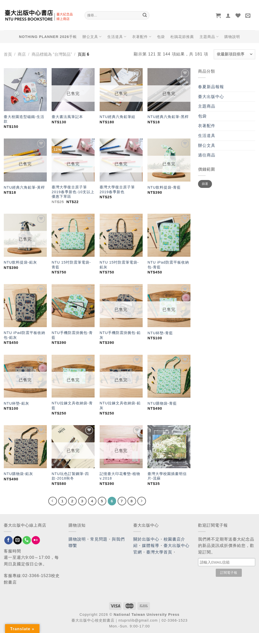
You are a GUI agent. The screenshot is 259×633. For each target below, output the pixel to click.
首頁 (8, 54)
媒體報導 (150, 545)
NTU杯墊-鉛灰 (16, 403)
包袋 (161, 37)
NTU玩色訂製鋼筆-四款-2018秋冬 (70, 476)
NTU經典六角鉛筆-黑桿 (168, 117)
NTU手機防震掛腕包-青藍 (72, 335)
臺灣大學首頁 (159, 552)
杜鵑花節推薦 (182, 37)
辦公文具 (92, 36)
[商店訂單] (234, 54)
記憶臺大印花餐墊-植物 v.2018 (120, 476)
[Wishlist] (238, 15)
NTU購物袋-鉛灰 (18, 474)
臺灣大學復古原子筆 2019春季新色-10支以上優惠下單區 (73, 192)
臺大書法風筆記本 (67, 117)
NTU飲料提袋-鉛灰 (20, 262)
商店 (22, 54)
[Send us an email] (17, 540)
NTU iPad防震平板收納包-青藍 (168, 264)
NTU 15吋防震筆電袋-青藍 (71, 264)
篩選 (205, 184)
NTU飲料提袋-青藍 (164, 187)
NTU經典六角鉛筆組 (117, 117)
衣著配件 (142, 36)
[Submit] (144, 15)
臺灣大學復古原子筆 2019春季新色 (117, 189)
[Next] (141, 501)
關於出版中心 (146, 539)
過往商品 (206, 155)
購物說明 (232, 37)
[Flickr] (36, 540)
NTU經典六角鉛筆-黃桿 (24, 187)
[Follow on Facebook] (8, 540)
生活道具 (116, 36)
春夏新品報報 (211, 87)
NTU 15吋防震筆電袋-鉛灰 (119, 264)
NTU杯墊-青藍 (160, 333)
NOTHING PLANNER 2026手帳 (48, 37)
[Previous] (52, 501)
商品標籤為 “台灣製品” (52, 54)
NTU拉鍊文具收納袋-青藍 (72, 405)
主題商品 (209, 36)
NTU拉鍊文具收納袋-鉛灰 (120, 405)
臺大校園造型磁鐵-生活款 (24, 119)
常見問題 (98, 539)
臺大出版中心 (211, 96)
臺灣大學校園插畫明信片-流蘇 (167, 476)
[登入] (228, 15)
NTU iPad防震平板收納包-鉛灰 (24, 335)
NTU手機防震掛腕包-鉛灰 (120, 335)
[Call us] (27, 540)
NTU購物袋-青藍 (162, 403)
